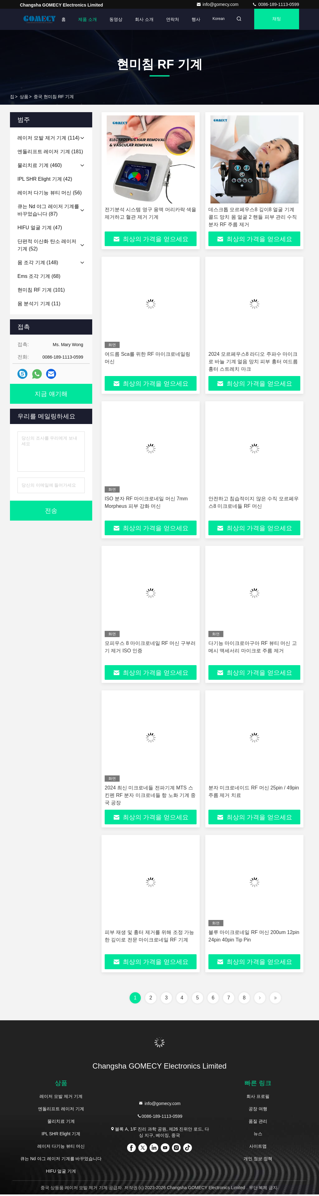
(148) (37, 262)
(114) (48, 138)
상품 (24, 96)
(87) (48, 210)
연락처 (168, 19)
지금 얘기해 (51, 393)
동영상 (111, 19)
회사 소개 (140, 19)
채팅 (275, 19)
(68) (38, 276)
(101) (41, 290)
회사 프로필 (257, 1097)
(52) (46, 245)
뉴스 (258, 1135)
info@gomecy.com (218, 4)
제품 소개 (83, 19)
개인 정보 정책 (258, 1160)
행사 (192, 19)
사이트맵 (258, 1147)
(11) (38, 303)
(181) (50, 151)
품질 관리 (258, 1122)
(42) (44, 179)
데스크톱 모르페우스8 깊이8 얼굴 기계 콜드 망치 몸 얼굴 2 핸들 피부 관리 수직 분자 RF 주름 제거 (252, 217)
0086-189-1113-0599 (275, 4)
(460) (39, 165)
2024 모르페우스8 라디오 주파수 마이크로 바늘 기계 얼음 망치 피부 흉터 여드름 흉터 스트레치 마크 (253, 362)
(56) (49, 192)
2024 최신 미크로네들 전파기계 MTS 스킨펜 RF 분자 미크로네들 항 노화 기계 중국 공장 (150, 796)
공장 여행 (258, 1110)
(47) (39, 227)
